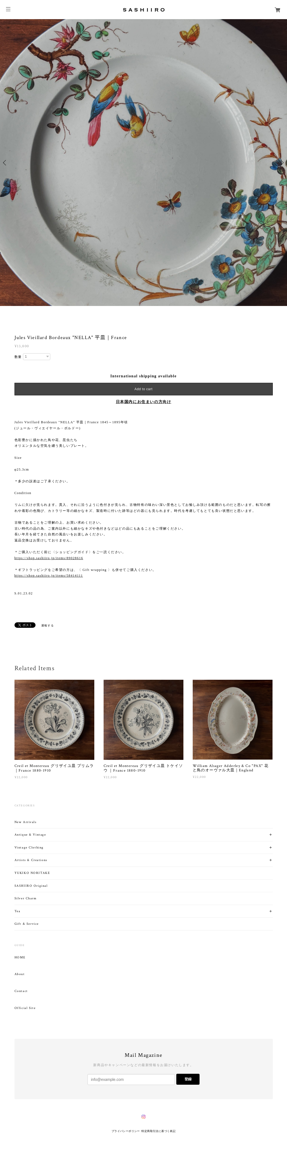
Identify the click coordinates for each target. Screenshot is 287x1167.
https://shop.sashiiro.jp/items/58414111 (48, 575)
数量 (18, 357)
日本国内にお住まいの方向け (143, 402)
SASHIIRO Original (31, 886)
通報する (47, 625)
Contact (21, 991)
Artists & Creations (30, 860)
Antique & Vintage (30, 835)
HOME (20, 957)
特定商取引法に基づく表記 (158, 1131)
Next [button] (281, 162)
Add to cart (143, 389)
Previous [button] (5, 162)
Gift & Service (26, 924)
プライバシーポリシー (126, 1131)
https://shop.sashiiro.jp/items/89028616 (48, 558)
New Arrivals (25, 822)
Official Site (25, 1008)
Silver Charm (25, 898)
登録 (188, 1079)
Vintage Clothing (29, 847)
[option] (143, 162)
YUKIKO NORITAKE (32, 873)
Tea (17, 911)
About (19, 974)
